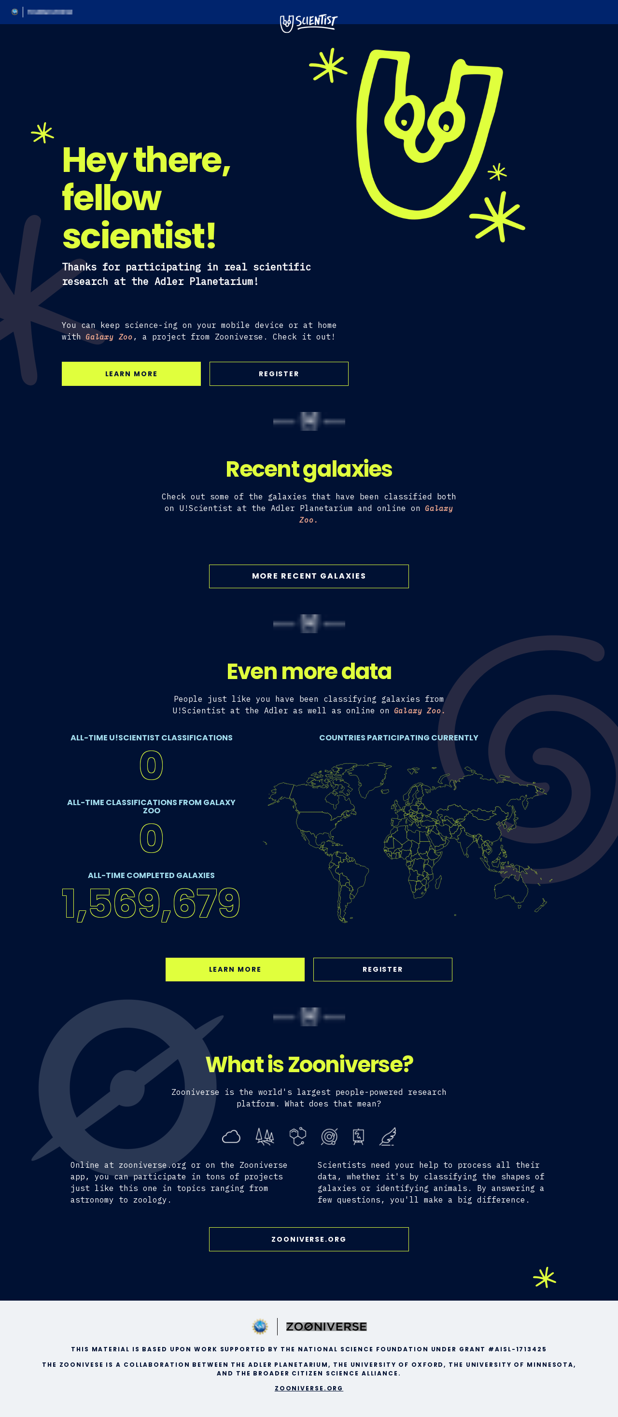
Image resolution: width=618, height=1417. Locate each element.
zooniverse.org (308, 1239)
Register (279, 373)
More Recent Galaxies (309, 576)
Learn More (131, 373)
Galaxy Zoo (109, 336)
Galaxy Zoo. (420, 710)
